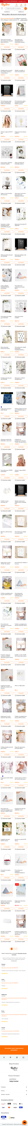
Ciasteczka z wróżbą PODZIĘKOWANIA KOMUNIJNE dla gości (6, 225)
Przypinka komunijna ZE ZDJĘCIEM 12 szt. (20, 809)
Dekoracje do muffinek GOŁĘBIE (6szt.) (20, 378)
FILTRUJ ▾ (7, 11)
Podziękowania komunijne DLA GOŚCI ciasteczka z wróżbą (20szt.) (6, 72)
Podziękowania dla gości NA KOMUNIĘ (6, 378)
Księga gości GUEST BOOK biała (7, 778)
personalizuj (7, 47)
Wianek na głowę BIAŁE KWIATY (20, 471)
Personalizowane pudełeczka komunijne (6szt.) (19, 287)
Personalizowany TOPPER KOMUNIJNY (6, 471)
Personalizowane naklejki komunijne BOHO (20, 532)
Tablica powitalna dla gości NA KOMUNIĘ (7, 255)
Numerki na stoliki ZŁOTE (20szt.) (20, 840)
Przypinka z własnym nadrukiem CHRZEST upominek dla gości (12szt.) (7, 656)
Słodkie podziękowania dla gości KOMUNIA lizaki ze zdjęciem (21, 410)
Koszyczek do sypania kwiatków (5, 870)
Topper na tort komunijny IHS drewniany (6, 194)
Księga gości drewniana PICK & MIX (20, 901)
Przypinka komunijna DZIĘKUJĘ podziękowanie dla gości (6, 687)
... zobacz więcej (23, 20)
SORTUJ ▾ (21, 11)
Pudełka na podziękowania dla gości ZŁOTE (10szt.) (7, 594)
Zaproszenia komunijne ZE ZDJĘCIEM (20, 225)
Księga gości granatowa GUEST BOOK (6, 409)
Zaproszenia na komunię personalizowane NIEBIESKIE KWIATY (20, 195)
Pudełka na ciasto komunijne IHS (5, 501)
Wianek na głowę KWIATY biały (7, 132)
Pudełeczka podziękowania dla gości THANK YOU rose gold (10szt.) (21, 933)
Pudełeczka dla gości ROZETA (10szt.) (5, 840)
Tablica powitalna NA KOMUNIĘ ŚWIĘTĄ (19, 163)
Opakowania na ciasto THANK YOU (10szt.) (6, 563)
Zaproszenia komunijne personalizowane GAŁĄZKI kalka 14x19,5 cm (7, 41)
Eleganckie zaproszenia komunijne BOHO (20, 747)
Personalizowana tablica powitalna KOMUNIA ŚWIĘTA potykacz (20, 102)
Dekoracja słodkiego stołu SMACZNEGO (20, 255)
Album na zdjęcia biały (20, 685)
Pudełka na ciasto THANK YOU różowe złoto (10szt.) (20, 655)
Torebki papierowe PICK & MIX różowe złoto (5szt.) (20, 778)
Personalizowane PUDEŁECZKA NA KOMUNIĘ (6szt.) (19, 595)
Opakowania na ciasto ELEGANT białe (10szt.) (6, 717)
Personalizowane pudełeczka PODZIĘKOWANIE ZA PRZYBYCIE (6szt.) (20, 872)
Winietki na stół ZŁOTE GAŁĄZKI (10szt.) (6, 932)
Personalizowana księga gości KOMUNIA (6, 317)
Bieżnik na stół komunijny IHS (6, 532)
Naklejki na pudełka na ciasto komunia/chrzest (20, 71)
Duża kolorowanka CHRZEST (19, 317)
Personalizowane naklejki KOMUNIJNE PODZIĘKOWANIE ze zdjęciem (20, 349)
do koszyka (7, 139)
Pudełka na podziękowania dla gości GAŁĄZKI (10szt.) (21, 624)
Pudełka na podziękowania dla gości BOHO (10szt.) (21, 717)
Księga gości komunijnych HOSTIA (20, 132)
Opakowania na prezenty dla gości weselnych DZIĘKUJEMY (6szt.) (6, 902)
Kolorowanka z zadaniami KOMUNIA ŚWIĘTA (6, 163)
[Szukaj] (14, 8)
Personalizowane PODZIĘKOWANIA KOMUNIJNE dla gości (20, 41)
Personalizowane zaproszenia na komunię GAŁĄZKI (6, 625)
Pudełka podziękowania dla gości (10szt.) (7, 747)
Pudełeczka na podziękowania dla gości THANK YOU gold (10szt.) (20, 441)
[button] (16, 5)
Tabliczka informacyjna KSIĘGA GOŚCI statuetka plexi (20, 502)
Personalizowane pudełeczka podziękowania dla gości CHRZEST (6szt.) (6, 810)
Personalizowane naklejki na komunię (21, 563)
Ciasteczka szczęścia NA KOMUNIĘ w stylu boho (6, 440)
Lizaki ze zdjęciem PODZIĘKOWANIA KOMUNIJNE (5, 287)
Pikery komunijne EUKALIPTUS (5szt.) (5, 348)
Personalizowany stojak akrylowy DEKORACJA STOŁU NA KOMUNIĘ (6, 102)
